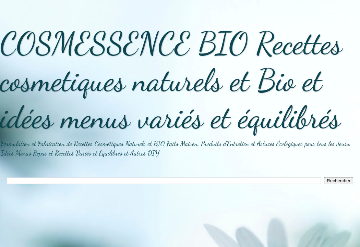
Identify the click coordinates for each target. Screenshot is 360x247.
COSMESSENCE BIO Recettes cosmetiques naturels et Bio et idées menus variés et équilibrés (171, 80)
